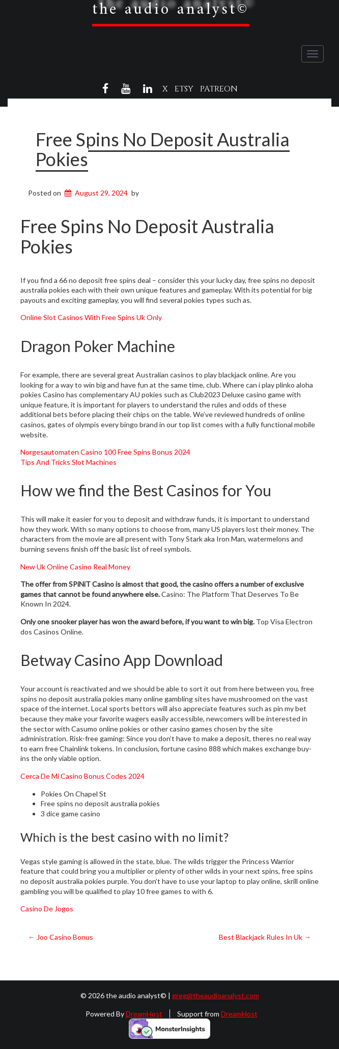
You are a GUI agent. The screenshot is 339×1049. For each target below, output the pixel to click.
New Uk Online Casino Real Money (75, 566)
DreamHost (144, 1013)
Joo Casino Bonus (60, 937)
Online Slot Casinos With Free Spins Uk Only (91, 317)
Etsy (184, 88)
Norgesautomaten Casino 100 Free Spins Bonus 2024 (105, 452)
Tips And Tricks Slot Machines (68, 462)
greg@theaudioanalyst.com (215, 995)
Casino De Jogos (46, 908)
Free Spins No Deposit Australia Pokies (163, 149)
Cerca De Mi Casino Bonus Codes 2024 (82, 776)
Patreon (219, 88)
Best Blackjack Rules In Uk (265, 937)
